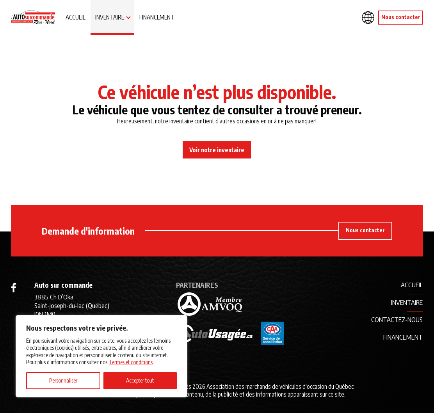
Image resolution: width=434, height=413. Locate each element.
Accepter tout (140, 380)
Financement (156, 17)
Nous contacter (400, 17)
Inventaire (109, 17)
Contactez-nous (397, 319)
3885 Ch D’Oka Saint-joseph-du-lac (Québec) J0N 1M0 (71, 305)
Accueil (75, 17)
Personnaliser (63, 380)
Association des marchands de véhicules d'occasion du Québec (280, 386)
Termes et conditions (131, 362)
